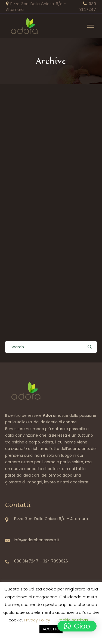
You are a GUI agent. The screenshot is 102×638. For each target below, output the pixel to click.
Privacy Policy (37, 620)
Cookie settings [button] (72, 620)
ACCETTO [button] (51, 629)
